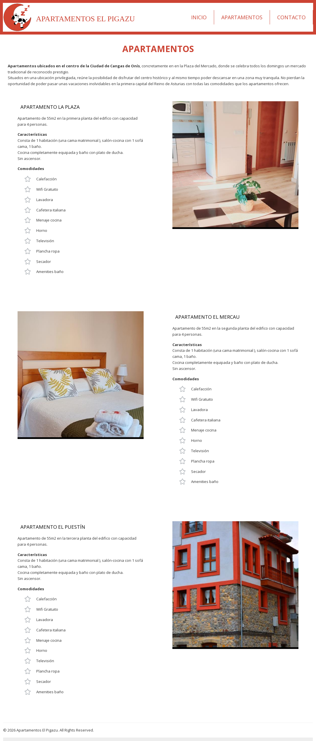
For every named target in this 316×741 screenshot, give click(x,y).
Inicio (199, 17)
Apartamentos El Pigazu (85, 19)
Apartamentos (241, 17)
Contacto (291, 17)
